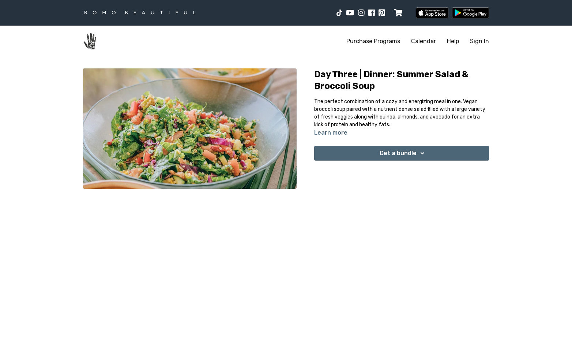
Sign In (479, 41)
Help (453, 41)
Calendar (423, 41)
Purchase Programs (373, 41)
